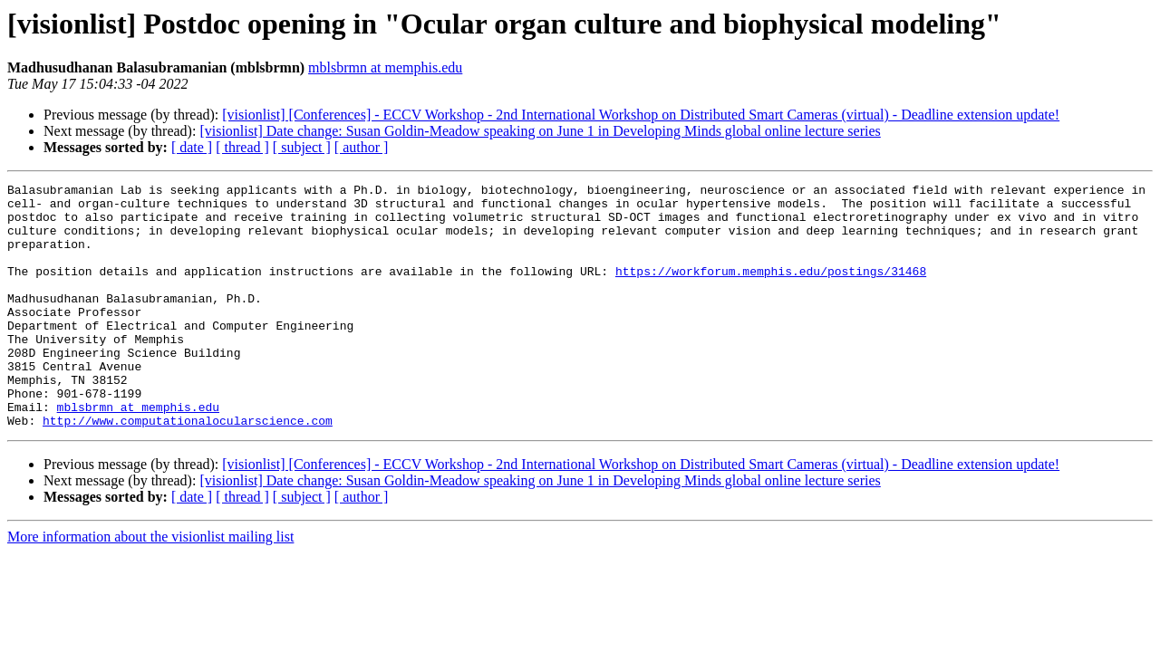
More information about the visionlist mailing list (150, 585)
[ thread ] (242, 147)
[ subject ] (302, 147)
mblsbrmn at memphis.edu (385, 67)
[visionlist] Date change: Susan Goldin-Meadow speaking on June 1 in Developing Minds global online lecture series (539, 131)
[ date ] (191, 147)
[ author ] (361, 147)
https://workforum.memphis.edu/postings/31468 (770, 290)
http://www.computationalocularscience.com (188, 469)
